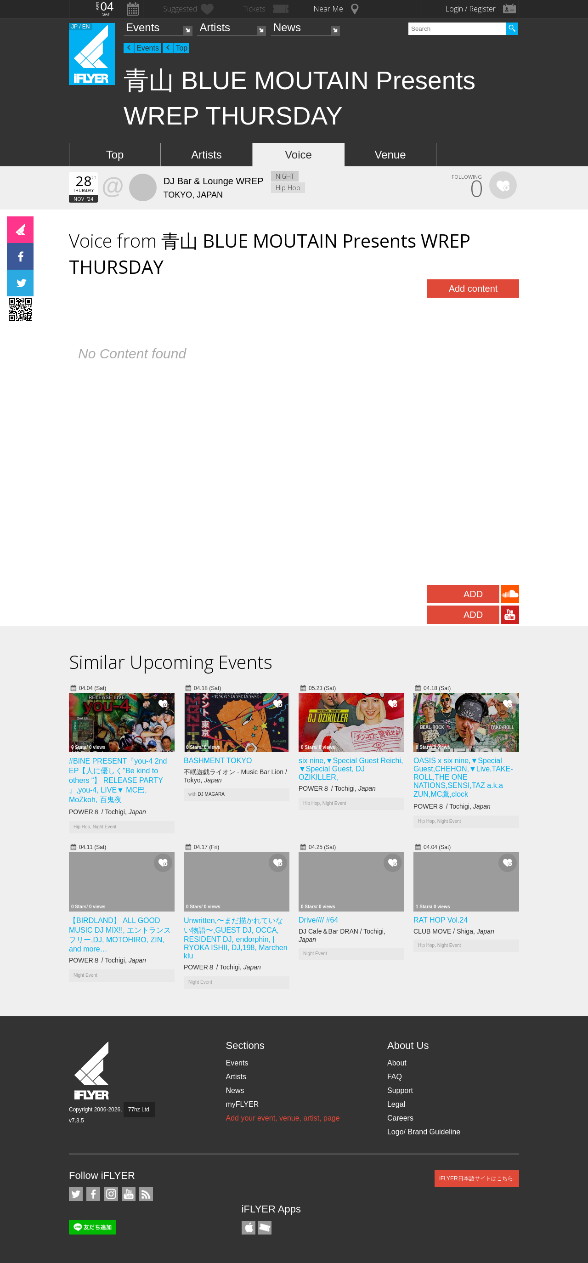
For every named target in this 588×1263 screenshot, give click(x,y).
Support (400, 1090)
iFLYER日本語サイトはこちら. (476, 1178)
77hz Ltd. (139, 1109)
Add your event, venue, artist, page (282, 1118)
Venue (390, 154)
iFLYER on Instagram (111, 1194)
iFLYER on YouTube (129, 1194)
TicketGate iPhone (264, 1228)
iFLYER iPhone (248, 1228)
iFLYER (92, 1071)
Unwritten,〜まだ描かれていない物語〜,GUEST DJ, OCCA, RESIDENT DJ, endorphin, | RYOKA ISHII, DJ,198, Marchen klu (236, 938)
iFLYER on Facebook (93, 1194)
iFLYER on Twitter (76, 1194)
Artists (214, 27)
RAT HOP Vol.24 (440, 920)
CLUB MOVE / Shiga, (453, 931)
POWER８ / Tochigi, (107, 812)
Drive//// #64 (318, 920)
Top (181, 48)
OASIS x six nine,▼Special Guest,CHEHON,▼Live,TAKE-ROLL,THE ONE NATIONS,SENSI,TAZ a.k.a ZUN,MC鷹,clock (463, 777)
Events (142, 27)
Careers (400, 1118)
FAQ (394, 1077)
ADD (473, 594)
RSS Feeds (146, 1194)
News (287, 27)
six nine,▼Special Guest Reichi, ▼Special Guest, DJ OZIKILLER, (351, 769)
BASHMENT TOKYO (218, 761)
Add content (473, 288)
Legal (396, 1104)
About (397, 1063)
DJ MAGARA (211, 794)
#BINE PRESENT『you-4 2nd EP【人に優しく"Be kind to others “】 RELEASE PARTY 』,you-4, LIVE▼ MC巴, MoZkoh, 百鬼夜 (118, 780)
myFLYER (242, 1104)
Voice (298, 154)
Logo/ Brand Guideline (423, 1132)
